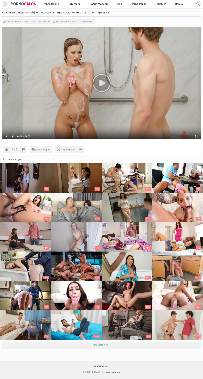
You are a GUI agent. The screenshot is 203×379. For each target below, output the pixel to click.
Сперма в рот (86, 22)
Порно (179, 4)
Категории (74, 4)
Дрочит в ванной (12, 22)
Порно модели (98, 4)
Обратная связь (100, 366)
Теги (119, 4)
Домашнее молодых (64, 22)
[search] (198, 4)
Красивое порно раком (37, 22)
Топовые (160, 4)
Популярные (138, 4)
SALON (24, 4)
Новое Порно (51, 4)
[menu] (5, 4)
